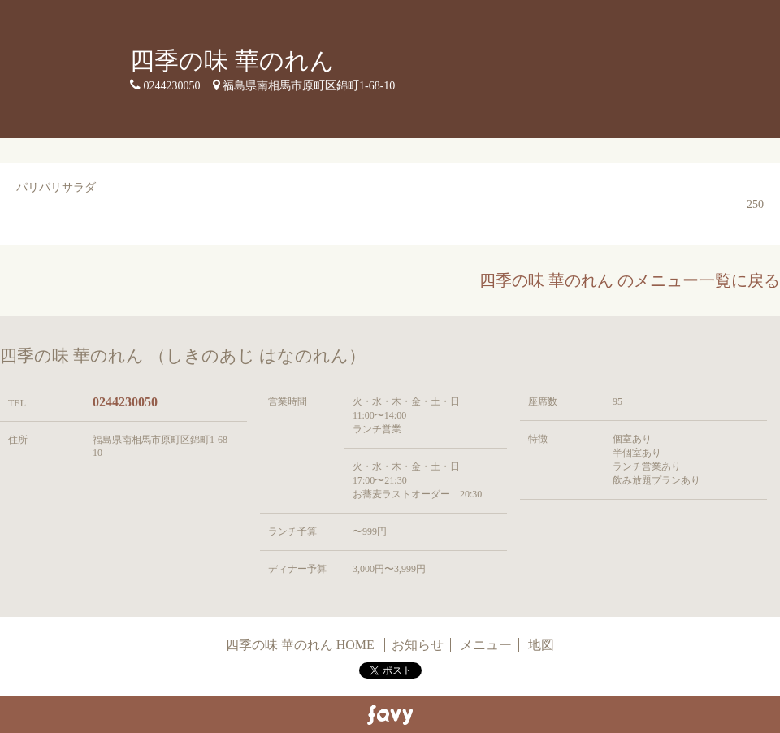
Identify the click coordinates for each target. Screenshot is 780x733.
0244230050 (125, 402)
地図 (541, 645)
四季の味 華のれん (232, 60)
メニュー (486, 645)
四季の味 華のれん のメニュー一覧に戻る (629, 280)
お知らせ (418, 645)
